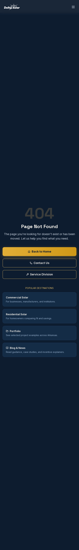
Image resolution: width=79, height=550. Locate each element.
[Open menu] (73, 7)
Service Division (39, 274)
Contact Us (39, 263)
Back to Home (39, 251)
